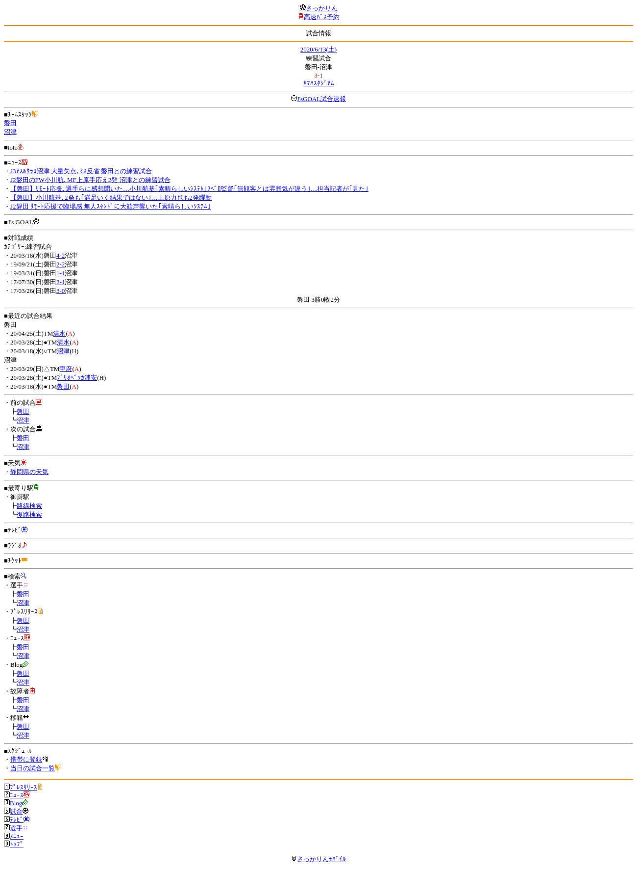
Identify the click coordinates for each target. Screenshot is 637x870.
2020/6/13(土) (318, 49)
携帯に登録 (26, 759)
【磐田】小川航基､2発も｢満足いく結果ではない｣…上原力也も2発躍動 (111, 197)
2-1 (60, 282)
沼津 (10, 131)
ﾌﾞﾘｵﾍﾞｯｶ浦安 (77, 377)
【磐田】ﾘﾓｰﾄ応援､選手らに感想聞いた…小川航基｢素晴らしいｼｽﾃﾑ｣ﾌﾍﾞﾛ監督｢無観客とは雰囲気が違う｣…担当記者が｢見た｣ (189, 188)
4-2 (60, 255)
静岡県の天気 (29, 471)
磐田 (10, 123)
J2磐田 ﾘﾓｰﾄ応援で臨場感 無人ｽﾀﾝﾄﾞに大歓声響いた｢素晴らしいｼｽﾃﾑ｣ (110, 206)
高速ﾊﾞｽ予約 (322, 17)
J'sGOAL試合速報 (321, 99)
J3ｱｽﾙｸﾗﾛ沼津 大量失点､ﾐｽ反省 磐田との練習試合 (81, 171)
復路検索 (29, 514)
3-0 (60, 290)
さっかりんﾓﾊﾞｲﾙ (318, 859)
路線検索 (29, 505)
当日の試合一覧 (32, 768)
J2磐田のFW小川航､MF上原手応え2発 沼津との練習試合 (90, 180)
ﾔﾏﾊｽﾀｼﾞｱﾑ (318, 83)
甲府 (65, 368)
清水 (59, 333)
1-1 (60, 273)
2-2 (60, 264)
